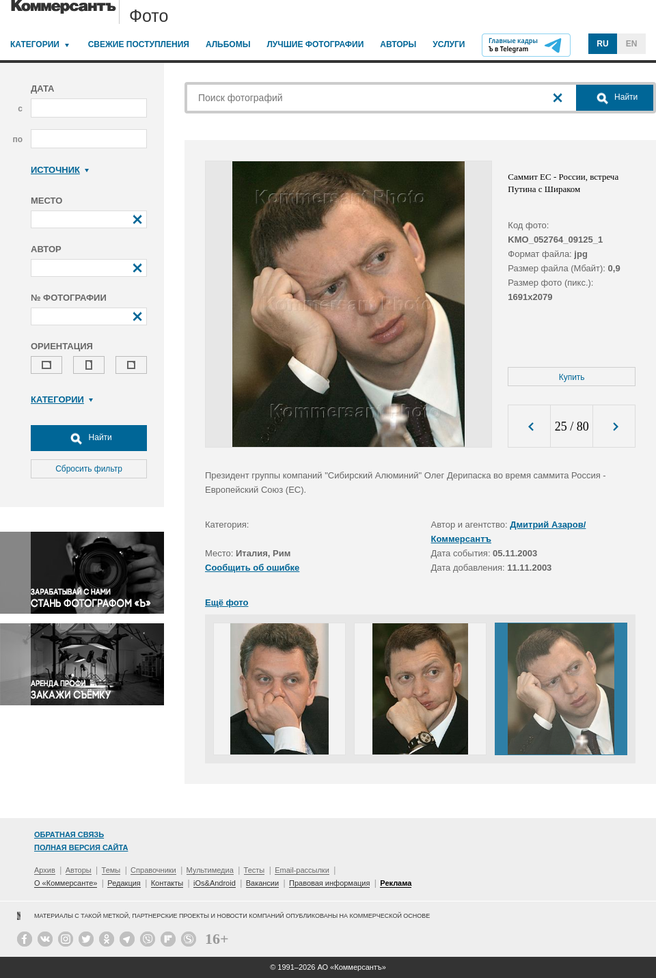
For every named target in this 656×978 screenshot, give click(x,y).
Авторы (398, 44)
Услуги (449, 44)
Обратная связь (69, 834)
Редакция (123, 883)
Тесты (254, 870)
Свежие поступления (138, 44)
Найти (89, 438)
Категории (34, 44)
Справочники (153, 870)
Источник (60, 170)
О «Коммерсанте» (65, 883)
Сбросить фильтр (88, 469)
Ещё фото (226, 602)
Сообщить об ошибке (252, 567)
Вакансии (262, 883)
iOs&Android (214, 883)
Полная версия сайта (81, 847)
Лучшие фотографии (315, 44)
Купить (572, 377)
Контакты (167, 883)
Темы (111, 870)
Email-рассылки (302, 870)
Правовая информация (329, 883)
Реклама (395, 883)
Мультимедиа (210, 870)
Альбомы (228, 44)
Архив (44, 870)
